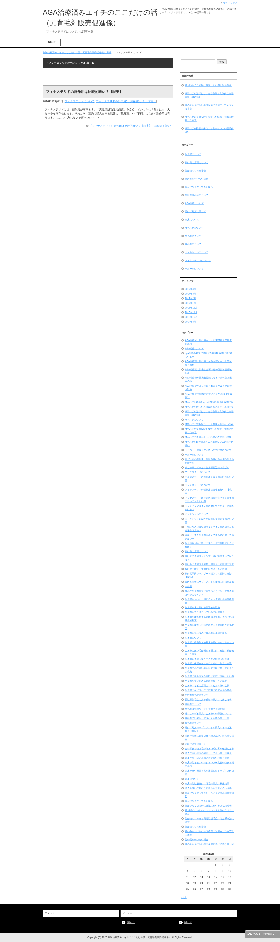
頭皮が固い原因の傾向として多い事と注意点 (208, 753)
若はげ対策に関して (195, 211)
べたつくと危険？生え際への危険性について (208, 450)
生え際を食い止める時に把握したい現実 (206, 681)
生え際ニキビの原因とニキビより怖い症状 (207, 685)
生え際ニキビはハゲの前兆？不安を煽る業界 (208, 690)
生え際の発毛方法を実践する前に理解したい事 (209, 676)
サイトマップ (230, 2)
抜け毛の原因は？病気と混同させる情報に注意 (209, 564)
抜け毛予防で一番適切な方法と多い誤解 (206, 569)
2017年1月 (190, 303)
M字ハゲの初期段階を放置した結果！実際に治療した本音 (209, 118)
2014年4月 (190, 321)
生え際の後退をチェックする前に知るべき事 (208, 663)
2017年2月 (190, 298)
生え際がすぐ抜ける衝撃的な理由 (202, 607)
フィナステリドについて (79, 101)
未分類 (188, 586)
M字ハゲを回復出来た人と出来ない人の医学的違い (209, 130)
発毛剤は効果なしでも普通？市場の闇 (205, 709)
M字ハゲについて (194, 227)
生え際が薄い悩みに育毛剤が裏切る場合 (206, 633)
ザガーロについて (194, 268)
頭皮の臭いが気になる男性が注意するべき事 (208, 788)
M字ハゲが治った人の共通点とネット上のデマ (209, 406)
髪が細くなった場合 (195, 170)
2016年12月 (191, 307)
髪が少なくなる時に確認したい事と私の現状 (208, 85)
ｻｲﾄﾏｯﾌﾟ (52, 42)
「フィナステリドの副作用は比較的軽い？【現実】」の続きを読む (130, 125)
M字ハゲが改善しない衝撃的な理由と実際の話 (209, 402)
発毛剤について (193, 236)
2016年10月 (191, 317)
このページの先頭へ (263, 934)
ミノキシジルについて (196, 252)
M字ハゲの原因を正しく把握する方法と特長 (208, 437)
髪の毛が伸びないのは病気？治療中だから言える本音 (209, 107)
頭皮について (192, 219)
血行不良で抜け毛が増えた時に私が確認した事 (209, 748)
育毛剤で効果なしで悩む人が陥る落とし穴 (207, 718)
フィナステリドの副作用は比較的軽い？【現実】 (84, 92)
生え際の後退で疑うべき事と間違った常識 (207, 658)
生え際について (193, 154)
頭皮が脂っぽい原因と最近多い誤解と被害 (207, 758)
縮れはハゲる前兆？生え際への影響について (208, 713)
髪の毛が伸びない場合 (196, 178)
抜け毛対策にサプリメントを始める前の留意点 (209, 581)
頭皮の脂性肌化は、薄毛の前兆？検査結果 (207, 783)
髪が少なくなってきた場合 (199, 187)
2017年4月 (190, 289)
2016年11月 (191, 312)
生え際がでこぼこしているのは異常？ (205, 612)
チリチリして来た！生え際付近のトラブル (207, 467)
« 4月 (184, 897)
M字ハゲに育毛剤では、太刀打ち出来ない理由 (209, 424)
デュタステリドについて (198, 472)
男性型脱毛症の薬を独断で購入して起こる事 (208, 699)
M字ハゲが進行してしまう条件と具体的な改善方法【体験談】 (209, 95)
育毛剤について (193, 244)
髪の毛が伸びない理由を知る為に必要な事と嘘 (209, 844)
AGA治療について (194, 203)
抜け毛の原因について (196, 162)
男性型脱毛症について (196, 195)
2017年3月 (190, 293)
